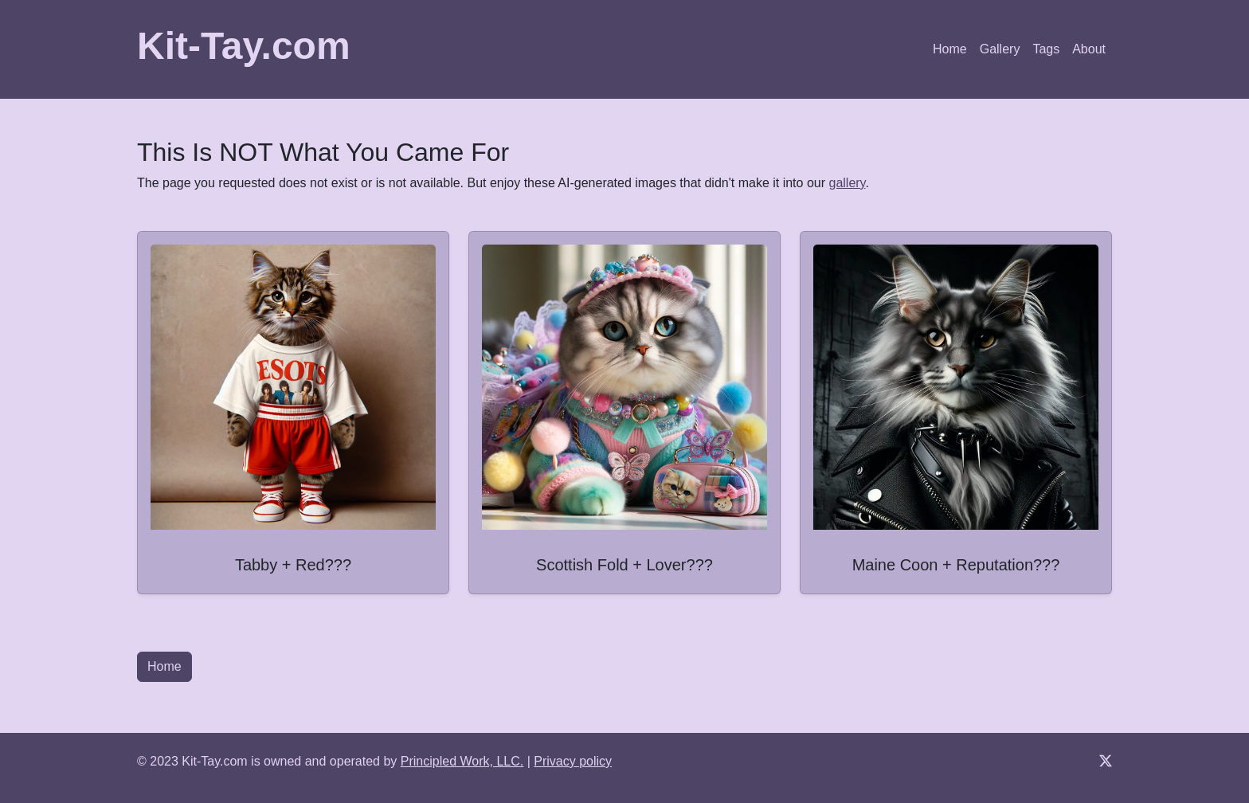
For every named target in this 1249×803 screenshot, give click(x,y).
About (1089, 49)
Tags (1045, 49)
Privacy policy (573, 761)
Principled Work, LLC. (462, 761)
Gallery (1000, 49)
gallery (846, 183)
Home (950, 49)
